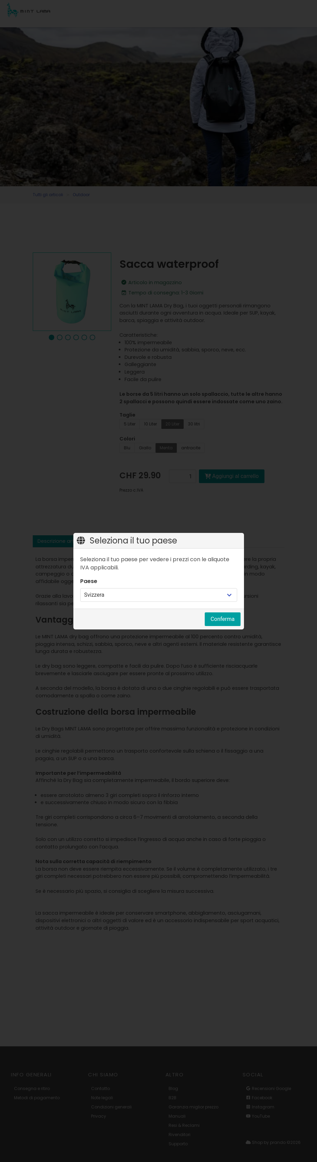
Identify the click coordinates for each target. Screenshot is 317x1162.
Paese (88, 581)
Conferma (222, 619)
